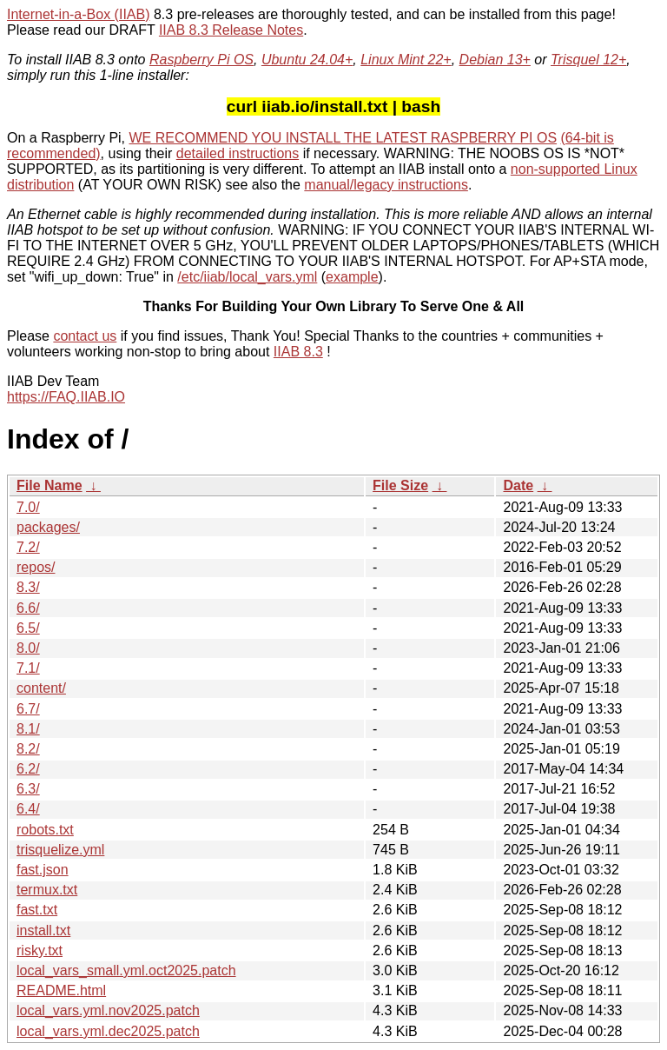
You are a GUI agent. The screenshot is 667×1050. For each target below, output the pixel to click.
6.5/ (28, 628)
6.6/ (28, 608)
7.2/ (28, 547)
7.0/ (28, 507)
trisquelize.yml (60, 849)
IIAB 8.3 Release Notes (231, 30)
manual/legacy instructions (386, 184)
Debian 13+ (495, 59)
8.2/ (28, 748)
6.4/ (28, 808)
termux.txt (47, 889)
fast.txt (37, 909)
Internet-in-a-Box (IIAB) (78, 14)
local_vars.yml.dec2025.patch (108, 1031)
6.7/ (28, 708)
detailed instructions (237, 153)
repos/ (36, 567)
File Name (50, 485)
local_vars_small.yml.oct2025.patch (126, 970)
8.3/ (28, 587)
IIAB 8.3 (298, 351)
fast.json (43, 869)
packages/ (48, 527)
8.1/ (28, 728)
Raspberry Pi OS (201, 59)
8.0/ (28, 648)
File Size (400, 485)
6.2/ (28, 768)
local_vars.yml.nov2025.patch (108, 1010)
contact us (84, 336)
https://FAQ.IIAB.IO (66, 396)
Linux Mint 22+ (406, 59)
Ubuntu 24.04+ (307, 59)
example (352, 276)
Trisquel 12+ (588, 59)
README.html (61, 990)
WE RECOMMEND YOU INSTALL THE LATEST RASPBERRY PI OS (343, 137)
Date (518, 485)
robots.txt (45, 829)
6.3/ (28, 788)
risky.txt (40, 950)
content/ (41, 688)
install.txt (43, 930)
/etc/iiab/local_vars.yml (247, 276)
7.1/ (28, 668)
